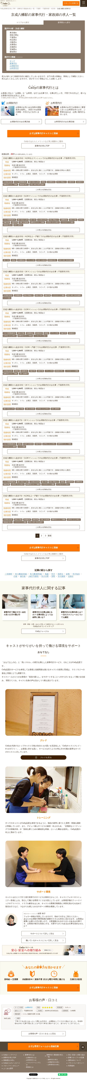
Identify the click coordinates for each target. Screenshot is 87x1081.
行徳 (15, 576)
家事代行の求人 (53, 1059)
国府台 (60, 574)
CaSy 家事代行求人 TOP (7, 8)
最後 (49, 536)
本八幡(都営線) (36, 574)
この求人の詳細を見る (43, 189)
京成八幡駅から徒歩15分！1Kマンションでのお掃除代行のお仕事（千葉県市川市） (37, 272)
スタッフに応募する (71, 3)
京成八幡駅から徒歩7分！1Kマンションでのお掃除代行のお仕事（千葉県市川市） (36, 420)
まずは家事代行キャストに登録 (43, 133)
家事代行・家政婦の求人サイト (8, 3)
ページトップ (82, 1047)
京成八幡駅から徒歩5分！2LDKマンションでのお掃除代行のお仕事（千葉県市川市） (37, 309)
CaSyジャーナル (42, 631)
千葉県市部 (45, 8)
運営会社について (74, 1060)
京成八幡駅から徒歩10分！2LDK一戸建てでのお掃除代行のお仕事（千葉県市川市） (37, 347)
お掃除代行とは (31, 1057)
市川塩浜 (76, 574)
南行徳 (22, 576)
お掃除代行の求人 (53, 1062)
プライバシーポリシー (76, 1063)
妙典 (68, 574)
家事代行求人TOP (42, 146)
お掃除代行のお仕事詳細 (20, 122)
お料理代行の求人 (53, 1064)
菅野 (53, 576)
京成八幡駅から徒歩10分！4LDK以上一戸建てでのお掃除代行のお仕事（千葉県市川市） (39, 236)
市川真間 (61, 576)
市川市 (53, 8)
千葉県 (38, 8)
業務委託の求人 (8, 1060)
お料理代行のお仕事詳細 (64, 122)
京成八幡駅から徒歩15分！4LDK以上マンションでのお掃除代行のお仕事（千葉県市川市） (40, 158)
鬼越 (46, 574)
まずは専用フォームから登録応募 (43, 1046)
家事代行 (13, 63)
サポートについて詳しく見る (42, 934)
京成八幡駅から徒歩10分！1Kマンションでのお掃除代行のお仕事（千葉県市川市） (37, 385)
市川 (53, 574)
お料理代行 (14, 68)
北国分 (70, 576)
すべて (12, 61)
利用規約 (71, 1066)
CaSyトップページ (10, 1055)
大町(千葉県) (33, 576)
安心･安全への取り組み (76, 1055)
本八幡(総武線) (21, 574)
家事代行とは (29, 1055)
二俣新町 (8, 574)
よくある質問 (8, 1068)
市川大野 (45, 576)
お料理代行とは (31, 1060)
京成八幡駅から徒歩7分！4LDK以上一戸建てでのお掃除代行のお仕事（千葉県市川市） (38, 496)
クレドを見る (43, 757)
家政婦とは (29, 1067)
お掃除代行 (14, 66)
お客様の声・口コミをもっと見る (42, 1034)
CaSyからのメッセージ (11, 1063)
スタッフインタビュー (11, 1066)
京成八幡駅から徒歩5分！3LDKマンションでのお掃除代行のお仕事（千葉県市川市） (37, 196)
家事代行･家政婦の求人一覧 (25, 8)
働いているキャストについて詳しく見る (42, 940)
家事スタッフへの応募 (76, 1057)
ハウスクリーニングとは (33, 1063)
